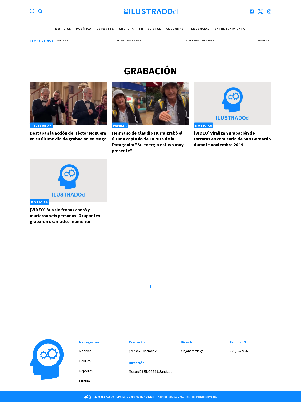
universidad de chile (203, 40)
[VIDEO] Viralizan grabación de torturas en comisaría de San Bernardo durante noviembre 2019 (232, 139)
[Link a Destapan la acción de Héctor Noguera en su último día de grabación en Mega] (68, 103)
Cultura (126, 29)
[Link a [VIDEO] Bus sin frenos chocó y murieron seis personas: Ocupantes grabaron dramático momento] (68, 180)
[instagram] (269, 11)
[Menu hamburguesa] (31, 11)
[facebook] (251, 11)
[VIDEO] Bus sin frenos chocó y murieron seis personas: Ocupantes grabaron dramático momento (65, 215)
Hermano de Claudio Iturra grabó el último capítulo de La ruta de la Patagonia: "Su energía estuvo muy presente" (148, 141)
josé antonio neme (132, 40)
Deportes (105, 29)
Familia (120, 125)
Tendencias (199, 29)
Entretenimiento (230, 29)
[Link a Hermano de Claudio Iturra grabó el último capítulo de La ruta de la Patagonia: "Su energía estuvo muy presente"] (150, 103)
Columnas (175, 29)
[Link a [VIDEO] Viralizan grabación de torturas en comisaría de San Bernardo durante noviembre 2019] (232, 103)
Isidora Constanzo (61, 40)
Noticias (63, 29)
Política (84, 29)
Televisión (41, 125)
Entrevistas (150, 29)
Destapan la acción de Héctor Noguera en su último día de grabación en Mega (68, 136)
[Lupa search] (40, 11)
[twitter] (260, 11)
